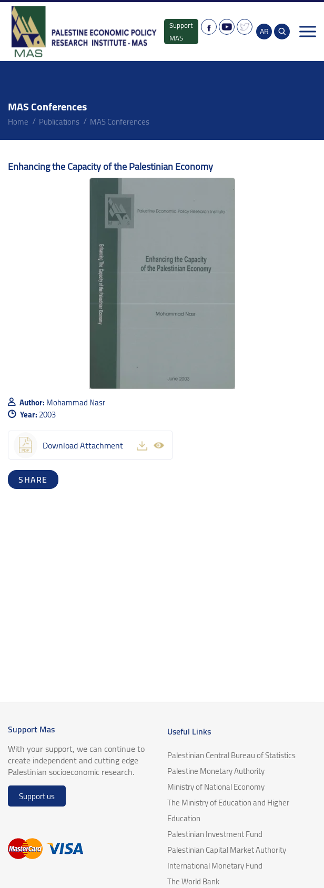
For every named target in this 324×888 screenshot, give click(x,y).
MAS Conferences (119, 121)
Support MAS (181, 31)
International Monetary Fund (214, 865)
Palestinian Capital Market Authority (226, 850)
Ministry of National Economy (216, 786)
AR (264, 31)
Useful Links (189, 731)
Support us (37, 796)
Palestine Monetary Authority (216, 771)
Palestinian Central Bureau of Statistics (231, 755)
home (18, 121)
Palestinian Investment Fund (214, 834)
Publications (59, 121)
